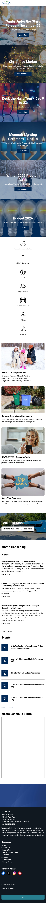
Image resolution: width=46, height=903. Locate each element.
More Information (23, 74)
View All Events (7, 708)
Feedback (5, 855)
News (3, 845)
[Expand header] (43, 3)
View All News (6, 631)
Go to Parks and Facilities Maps (18, 529)
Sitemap (4, 857)
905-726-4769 (10, 824)
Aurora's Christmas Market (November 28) (27, 660)
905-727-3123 (24, 822)
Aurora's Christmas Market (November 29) (27, 686)
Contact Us (5, 848)
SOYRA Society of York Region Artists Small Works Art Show (27, 647)
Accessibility (6, 859)
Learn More (23, 35)
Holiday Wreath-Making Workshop (25, 673)
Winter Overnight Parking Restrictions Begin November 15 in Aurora (20, 607)
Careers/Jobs (6, 850)
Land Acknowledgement (10, 852)
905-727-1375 (12, 822)
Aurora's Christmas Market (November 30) (27, 699)
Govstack (10, 888)
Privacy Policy (6, 862)
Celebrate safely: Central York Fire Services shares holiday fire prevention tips (22, 585)
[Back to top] (23, 897)
